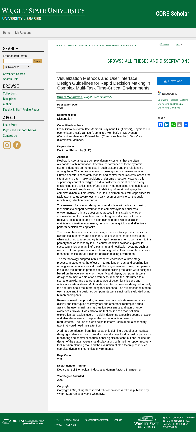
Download (173, 81)
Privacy (58, 424)
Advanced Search (14, 74)
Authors (8, 104)
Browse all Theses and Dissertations (111, 45)
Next (178, 44)
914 (134, 45)
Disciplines (9, 99)
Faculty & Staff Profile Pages (21, 110)
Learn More (10, 125)
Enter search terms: (15, 55)
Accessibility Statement (97, 420)
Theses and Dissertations (77, 45)
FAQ (56, 420)
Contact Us (10, 136)
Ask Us (118, 420)
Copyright (71, 424)
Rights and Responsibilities (19, 130)
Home (59, 45)
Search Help (10, 79)
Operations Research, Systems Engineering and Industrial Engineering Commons (173, 104)
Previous (164, 44)
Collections (10, 93)
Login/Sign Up (71, 420)
